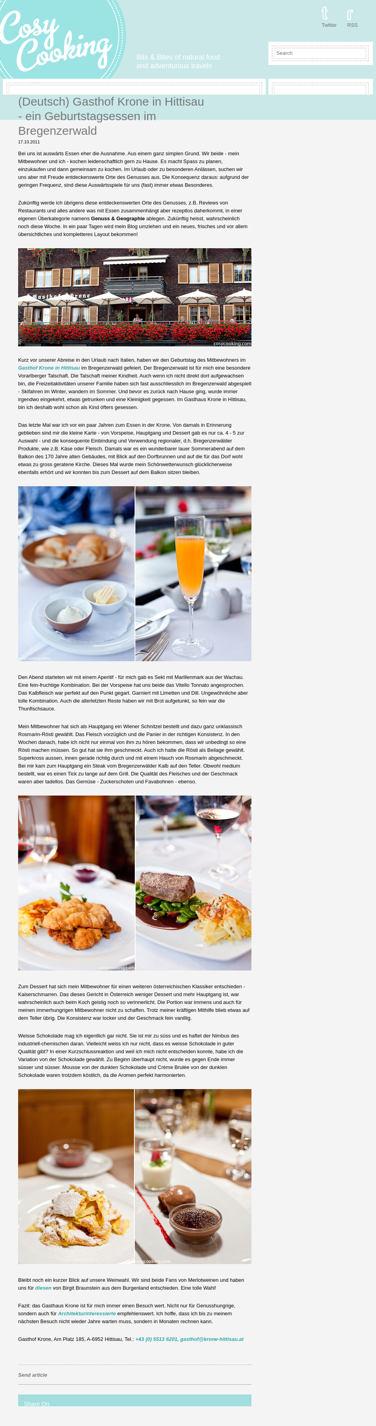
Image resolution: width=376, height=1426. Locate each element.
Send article (32, 1375)
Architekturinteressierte (87, 1313)
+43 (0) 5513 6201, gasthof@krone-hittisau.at (189, 1339)
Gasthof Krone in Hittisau (49, 368)
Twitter (329, 25)
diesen (43, 1288)
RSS (352, 25)
